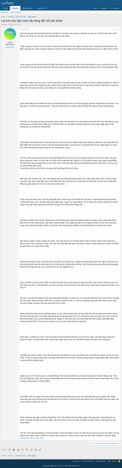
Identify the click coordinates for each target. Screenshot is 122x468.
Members (41, 8)
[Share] (115, 29)
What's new (27, 8)
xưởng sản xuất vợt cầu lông (31, 438)
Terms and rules (88, 461)
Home (5, 8)
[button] (34, 8)
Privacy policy (100, 461)
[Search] (115, 8)
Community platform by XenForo (61, 466)
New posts (5, 12)
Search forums (16, 12)
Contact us (77, 461)
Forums (15, 8)
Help (109, 461)
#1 (118, 29)
